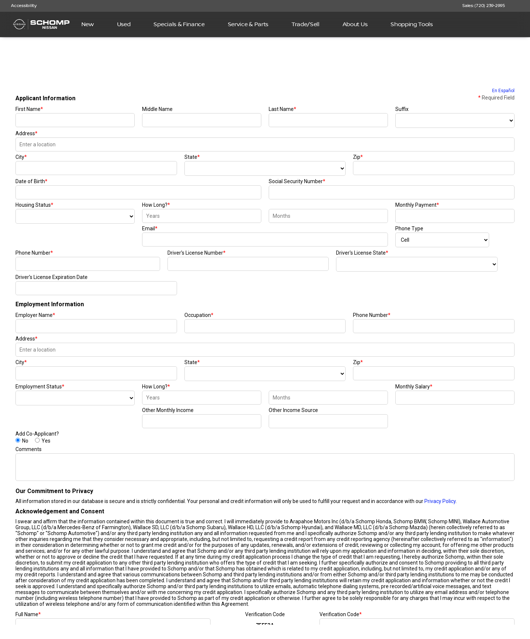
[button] (521, 5)
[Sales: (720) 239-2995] (483, 5)
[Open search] (513, 24)
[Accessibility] (20, 5)
